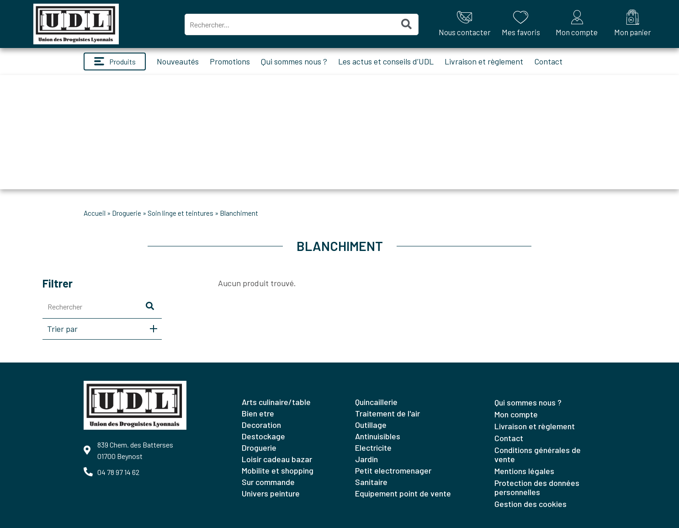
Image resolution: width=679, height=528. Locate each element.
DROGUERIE (126, 213)
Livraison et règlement (484, 61)
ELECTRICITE (373, 448)
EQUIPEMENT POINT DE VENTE (403, 493)
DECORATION (261, 425)
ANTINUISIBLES (377, 436)
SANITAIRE (371, 482)
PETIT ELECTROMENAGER (393, 470)
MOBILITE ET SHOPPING (277, 470)
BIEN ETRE (258, 413)
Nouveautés (178, 61)
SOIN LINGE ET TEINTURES (180, 213)
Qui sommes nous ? (294, 61)
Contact (548, 61)
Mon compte (516, 414)
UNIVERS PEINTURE (271, 493)
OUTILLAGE (371, 425)
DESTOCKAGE (263, 436)
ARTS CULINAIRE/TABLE (276, 402)
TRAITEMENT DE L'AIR (387, 413)
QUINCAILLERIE (376, 402)
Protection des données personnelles (536, 487)
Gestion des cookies (530, 504)
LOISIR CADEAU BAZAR (277, 459)
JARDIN (366, 459)
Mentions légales (524, 471)
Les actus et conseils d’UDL (386, 61)
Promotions (230, 61)
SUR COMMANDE (268, 482)
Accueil (95, 213)
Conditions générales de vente (537, 454)
